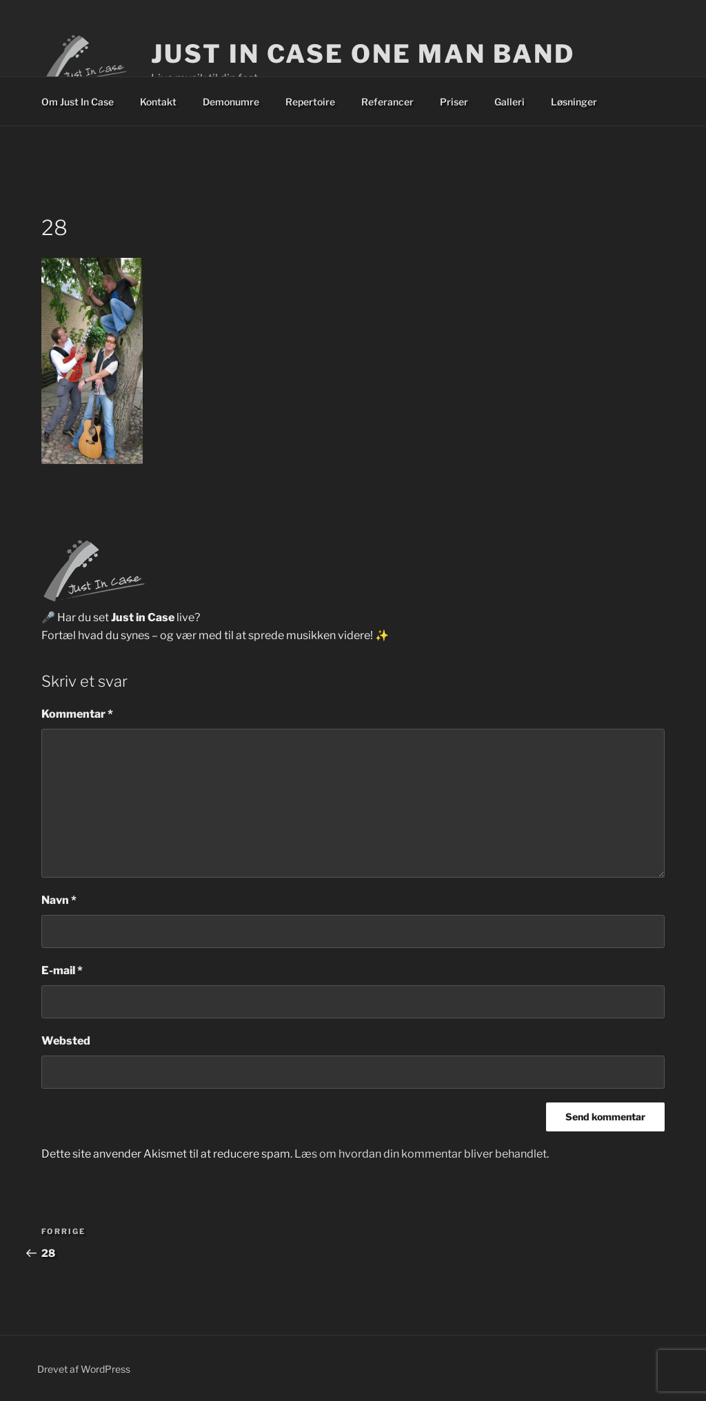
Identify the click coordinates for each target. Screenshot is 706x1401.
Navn (59, 900)
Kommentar (77, 713)
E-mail (62, 970)
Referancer (387, 102)
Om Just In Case (77, 102)
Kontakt (158, 102)
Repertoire (310, 102)
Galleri (509, 102)
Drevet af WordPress (83, 1369)
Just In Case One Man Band (362, 54)
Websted (65, 1040)
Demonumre (231, 102)
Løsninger (574, 102)
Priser (454, 102)
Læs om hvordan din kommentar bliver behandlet (420, 1153)
